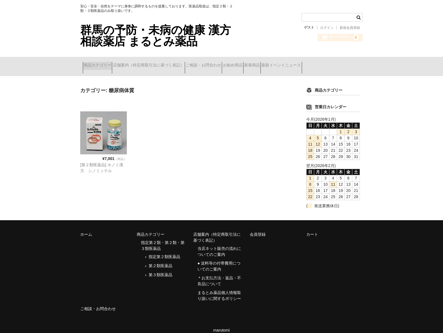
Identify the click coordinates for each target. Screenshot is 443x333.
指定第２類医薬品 (164, 249)
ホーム (86, 227)
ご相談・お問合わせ (226, 62)
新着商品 (295, 62)
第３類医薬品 (160, 267)
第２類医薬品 (160, 258)
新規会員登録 (350, 28)
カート (312, 227)
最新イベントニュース (334, 62)
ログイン (327, 28)
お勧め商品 (265, 62)
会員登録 (258, 227)
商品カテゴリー (100, 62)
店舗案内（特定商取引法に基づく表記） (161, 62)
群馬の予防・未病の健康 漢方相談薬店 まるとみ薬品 (155, 35)
